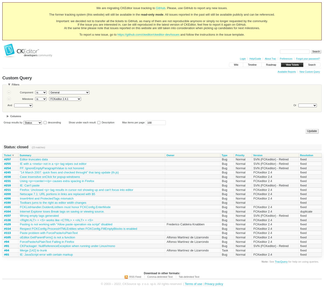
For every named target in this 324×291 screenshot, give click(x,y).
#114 (7, 228)
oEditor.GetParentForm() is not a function (47, 237)
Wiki (236, 65)
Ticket (7, 155)
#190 (7, 202)
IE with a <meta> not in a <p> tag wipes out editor (53, 164)
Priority (240, 155)
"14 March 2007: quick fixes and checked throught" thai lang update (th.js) (69, 172)
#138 (7, 220)
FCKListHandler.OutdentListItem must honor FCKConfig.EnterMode (65, 207)
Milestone (27, 99)
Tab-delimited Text (189, 276)
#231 (7, 181)
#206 (7, 198)
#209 (7, 194)
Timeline (252, 65)
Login (243, 59)
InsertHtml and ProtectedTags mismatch (46, 198)
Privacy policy (214, 284)
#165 (7, 207)
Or (294, 105)
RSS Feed (135, 276)
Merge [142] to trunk (33, 250)
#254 (7, 168)
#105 (7, 237)
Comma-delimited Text (160, 276)
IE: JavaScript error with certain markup (46, 254)
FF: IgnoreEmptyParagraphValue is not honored (52, 168)
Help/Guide (255, 59)
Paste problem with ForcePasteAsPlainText (49, 233)
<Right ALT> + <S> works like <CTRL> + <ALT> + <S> (56, 220)
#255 (7, 164)
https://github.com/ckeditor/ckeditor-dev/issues (148, 34)
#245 (7, 172)
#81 (6, 254)
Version (258, 155)
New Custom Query (310, 72)
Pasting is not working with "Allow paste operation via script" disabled (66, 224)
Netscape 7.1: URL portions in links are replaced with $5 (57, 194)
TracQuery (281, 261)
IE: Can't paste (30, 185)
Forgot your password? (308, 59)
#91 (6, 246)
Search (312, 65)
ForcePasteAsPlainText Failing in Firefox (47, 242)
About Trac (270, 59)
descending (54, 122)
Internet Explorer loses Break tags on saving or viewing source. (62, 211)
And (9, 105)
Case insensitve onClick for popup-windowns (50, 177)
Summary (25, 155)
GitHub (160, 8)
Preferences (286, 59)
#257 (7, 159)
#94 (6, 242)
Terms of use (193, 284)
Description (105, 122)
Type (225, 155)
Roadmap (271, 65)
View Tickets (292, 65)
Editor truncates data (34, 159)
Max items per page (133, 122)
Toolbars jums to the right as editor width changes (53, 202)
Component (26, 92)
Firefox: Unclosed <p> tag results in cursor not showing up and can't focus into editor (76, 190)
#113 (7, 233)
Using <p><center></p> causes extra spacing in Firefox (57, 181)
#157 (7, 215)
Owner (170, 155)
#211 (7, 190)
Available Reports (287, 72)
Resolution (306, 155)
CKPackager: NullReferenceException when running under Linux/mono (67, 246)
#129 (7, 224)
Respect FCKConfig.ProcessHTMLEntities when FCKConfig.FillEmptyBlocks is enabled (78, 228)
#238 (7, 177)
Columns (15, 116)
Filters (15, 84)
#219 (7, 185)
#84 (6, 250)
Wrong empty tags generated (39, 215)
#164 (7, 211)
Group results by (13, 122)
